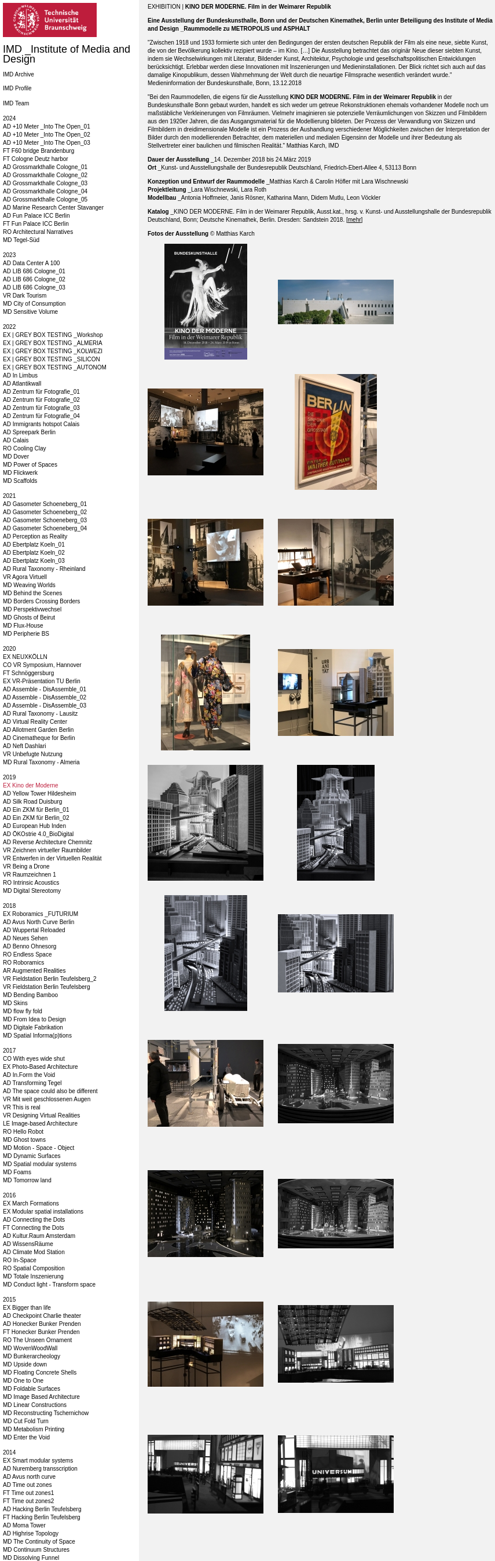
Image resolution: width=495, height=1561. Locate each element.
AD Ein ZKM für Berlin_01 (36, 810)
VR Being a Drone (26, 866)
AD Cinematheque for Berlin (39, 738)
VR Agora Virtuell (25, 577)
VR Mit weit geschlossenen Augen (46, 1099)
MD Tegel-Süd (21, 240)
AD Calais (15, 440)
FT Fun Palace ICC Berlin (36, 224)
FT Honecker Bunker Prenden (41, 1332)
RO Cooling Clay (24, 448)
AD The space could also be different (50, 1091)
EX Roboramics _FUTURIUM (40, 914)
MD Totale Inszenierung (33, 1276)
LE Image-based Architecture (40, 1123)
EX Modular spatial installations (43, 1211)
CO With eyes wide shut (34, 1059)
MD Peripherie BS (26, 634)
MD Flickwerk (20, 473)
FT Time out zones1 (28, 1493)
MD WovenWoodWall (30, 1348)
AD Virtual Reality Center (35, 722)
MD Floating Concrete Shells (39, 1372)
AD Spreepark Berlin (29, 432)
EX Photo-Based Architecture (40, 1067)
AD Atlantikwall (22, 383)
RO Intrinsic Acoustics (31, 883)
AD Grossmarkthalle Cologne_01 (45, 167)
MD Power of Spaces (30, 464)
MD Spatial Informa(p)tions (37, 1035)
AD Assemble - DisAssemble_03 (44, 705)
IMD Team (16, 103)
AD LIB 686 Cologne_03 (34, 287)
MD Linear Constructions (35, 1405)
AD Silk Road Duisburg (32, 801)
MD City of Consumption (34, 304)
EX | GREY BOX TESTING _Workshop (53, 335)
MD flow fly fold (22, 1011)
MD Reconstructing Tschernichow (46, 1413)
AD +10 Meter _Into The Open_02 (46, 134)
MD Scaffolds (20, 481)
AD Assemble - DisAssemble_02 (44, 697)
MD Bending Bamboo (30, 995)
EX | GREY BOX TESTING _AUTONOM (55, 367)
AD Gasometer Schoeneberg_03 (45, 520)
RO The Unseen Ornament (37, 1340)
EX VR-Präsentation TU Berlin (41, 681)
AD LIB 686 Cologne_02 (34, 279)
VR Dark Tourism (24, 295)
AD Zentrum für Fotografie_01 (41, 392)
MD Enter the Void (26, 1437)
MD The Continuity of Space (39, 1541)
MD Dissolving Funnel (31, 1558)
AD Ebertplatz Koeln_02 (34, 552)
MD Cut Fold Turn (26, 1421)
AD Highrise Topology (30, 1533)
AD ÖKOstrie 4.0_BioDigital (38, 834)
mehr (354, 220)
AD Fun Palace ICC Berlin (36, 215)
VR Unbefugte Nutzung (33, 754)
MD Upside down (25, 1364)
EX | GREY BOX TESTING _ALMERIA (52, 343)
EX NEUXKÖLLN (25, 657)
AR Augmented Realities (34, 971)
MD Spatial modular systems (39, 1164)
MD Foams (17, 1172)
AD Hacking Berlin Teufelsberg (42, 1509)
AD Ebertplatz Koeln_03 (34, 561)
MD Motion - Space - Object (38, 1148)
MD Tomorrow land (27, 1180)
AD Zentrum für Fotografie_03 (41, 408)
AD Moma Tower (24, 1525)
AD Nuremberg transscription (40, 1468)
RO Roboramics (23, 962)
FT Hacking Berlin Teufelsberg (41, 1517)
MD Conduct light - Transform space (49, 1284)
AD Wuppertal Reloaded (34, 930)
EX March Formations (31, 1203)
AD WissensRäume (28, 1244)
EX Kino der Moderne (30, 785)
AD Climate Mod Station (34, 1252)
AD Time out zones (27, 1485)
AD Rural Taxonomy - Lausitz (40, 713)
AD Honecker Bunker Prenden (42, 1324)
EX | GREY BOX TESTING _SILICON (51, 359)
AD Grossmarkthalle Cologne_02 (45, 175)
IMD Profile (17, 88)
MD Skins (15, 1003)
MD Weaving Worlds (29, 585)
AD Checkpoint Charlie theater (42, 1316)
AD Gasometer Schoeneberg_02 (45, 512)
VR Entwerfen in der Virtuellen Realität (52, 858)
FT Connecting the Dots (33, 1228)
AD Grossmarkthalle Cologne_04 (45, 191)
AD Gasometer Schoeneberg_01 (45, 504)
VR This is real (22, 1107)
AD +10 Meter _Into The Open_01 (46, 126)
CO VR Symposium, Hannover (42, 665)
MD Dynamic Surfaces (31, 1156)
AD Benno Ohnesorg (29, 946)
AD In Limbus (20, 375)
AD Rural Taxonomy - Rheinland (44, 569)
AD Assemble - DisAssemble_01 (44, 689)
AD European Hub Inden (34, 826)
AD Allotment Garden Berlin (38, 730)
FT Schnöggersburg (28, 673)
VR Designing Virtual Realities (41, 1115)
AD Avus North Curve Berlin (38, 922)
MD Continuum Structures (36, 1550)
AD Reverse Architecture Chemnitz (48, 842)
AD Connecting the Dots (34, 1219)
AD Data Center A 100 (31, 263)
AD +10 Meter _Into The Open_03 (46, 143)
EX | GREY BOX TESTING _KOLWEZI (52, 351)
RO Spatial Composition (34, 1268)
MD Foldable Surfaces (31, 1389)
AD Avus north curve (29, 1477)
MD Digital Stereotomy (32, 891)
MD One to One (23, 1380)
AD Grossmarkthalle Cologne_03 (45, 183)
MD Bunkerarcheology (31, 1356)
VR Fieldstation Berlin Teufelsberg (46, 987)
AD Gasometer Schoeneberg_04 (45, 528)
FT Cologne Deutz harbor (35, 159)
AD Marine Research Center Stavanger (53, 207)
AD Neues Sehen (25, 938)
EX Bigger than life (27, 1308)
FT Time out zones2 (28, 1501)
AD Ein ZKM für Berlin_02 (36, 818)
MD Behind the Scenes (32, 593)
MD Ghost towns (24, 1140)
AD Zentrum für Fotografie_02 (41, 400)
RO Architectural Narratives (38, 232)
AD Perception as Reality (35, 536)
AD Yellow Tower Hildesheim (39, 793)
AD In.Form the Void (29, 1075)
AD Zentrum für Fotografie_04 (41, 416)
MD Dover (16, 456)
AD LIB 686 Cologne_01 (34, 271)
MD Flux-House (23, 625)
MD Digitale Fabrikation (33, 1027)
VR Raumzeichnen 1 (29, 874)
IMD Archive (18, 74)
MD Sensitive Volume (30, 312)
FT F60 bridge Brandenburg (38, 151)
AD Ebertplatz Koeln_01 (34, 544)
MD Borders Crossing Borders (41, 601)
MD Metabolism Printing (33, 1429)
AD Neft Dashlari (24, 746)
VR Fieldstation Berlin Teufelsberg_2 (50, 979)
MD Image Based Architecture (41, 1397)
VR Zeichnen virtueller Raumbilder (47, 850)
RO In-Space (19, 1260)
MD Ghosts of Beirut (29, 617)
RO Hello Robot (23, 1131)
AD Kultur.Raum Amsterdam (39, 1236)
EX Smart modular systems (38, 1460)
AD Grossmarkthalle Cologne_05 (45, 199)
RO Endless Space (27, 954)
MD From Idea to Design (34, 1019)
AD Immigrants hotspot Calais (41, 424)
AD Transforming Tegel (32, 1083)
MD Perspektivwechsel (32, 609)
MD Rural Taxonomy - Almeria (41, 762)
